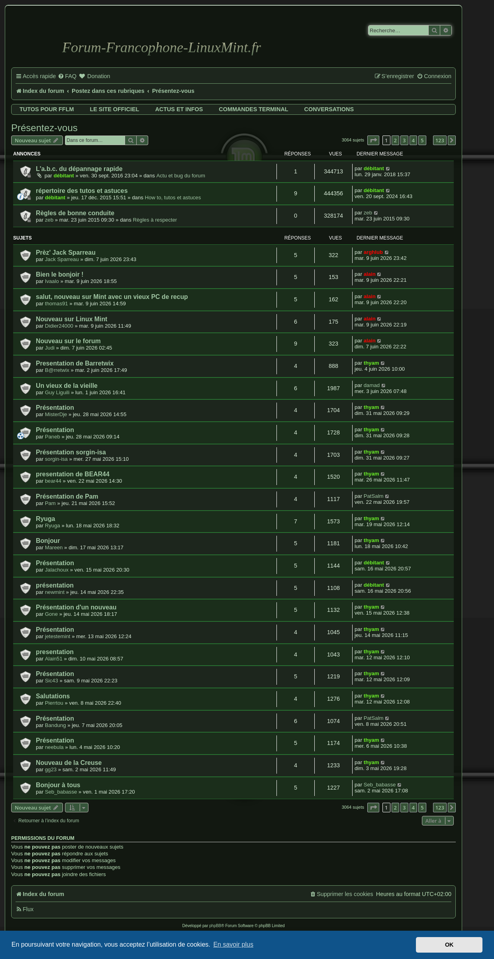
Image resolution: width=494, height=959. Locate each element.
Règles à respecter (155, 220)
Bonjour (48, 540)
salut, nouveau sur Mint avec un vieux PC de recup (112, 296)
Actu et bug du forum (180, 176)
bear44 (53, 481)
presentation (55, 652)
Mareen (54, 547)
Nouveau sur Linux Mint (71, 319)
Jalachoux (57, 570)
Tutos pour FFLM (47, 109)
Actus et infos (179, 109)
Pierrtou (54, 703)
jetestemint (58, 636)
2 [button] (395, 140)
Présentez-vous (44, 127)
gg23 (51, 769)
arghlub (373, 252)
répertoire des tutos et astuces (81, 190)
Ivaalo (52, 281)
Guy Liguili (57, 392)
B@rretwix (57, 370)
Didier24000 (59, 326)
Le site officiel (114, 109)
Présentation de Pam (67, 496)
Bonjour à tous (58, 785)
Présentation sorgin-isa (71, 452)
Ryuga (45, 518)
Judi (50, 348)
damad (372, 385)
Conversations (329, 109)
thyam (371, 363)
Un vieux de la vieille (67, 385)
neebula (54, 747)
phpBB (215, 926)
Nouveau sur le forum (68, 341)
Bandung (55, 725)
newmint (55, 592)
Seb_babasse (61, 792)
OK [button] (449, 944)
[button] (373, 140)
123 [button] (439, 140)
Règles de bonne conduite (75, 213)
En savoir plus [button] (233, 944)
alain (370, 274)
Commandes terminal (253, 109)
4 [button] (413, 140)
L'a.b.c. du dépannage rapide (79, 168)
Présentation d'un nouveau (76, 607)
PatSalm (374, 496)
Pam (50, 503)
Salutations (53, 696)
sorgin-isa (56, 459)
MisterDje (56, 414)
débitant (63, 176)
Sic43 (51, 681)
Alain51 (54, 659)
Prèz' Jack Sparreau (66, 252)
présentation (55, 585)
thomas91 (56, 304)
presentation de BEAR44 (73, 474)
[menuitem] (67, 76)
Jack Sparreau (62, 259)
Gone (51, 614)
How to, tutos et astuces (173, 197)
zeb (49, 220)
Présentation (55, 407)
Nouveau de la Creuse (69, 762)
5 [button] (422, 140)
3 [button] (404, 140)
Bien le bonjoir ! (60, 274)
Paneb (52, 437)
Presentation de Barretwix (75, 363)
